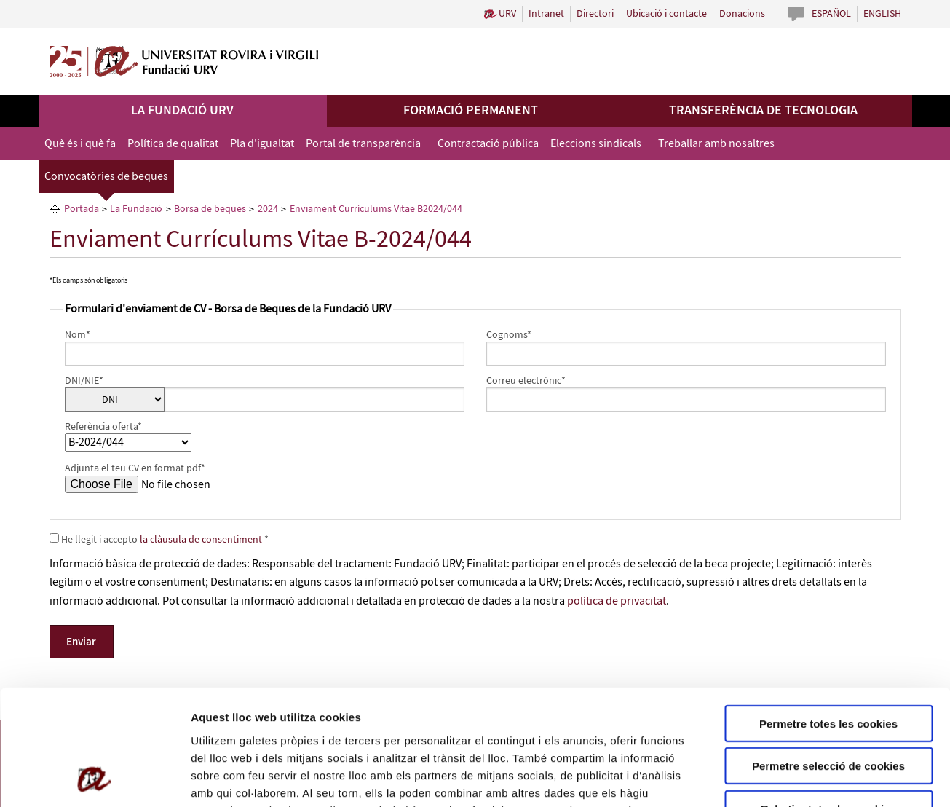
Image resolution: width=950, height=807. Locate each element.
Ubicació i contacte (666, 13)
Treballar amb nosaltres (716, 143)
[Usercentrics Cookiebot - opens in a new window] (94, 779)
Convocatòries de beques (106, 176)
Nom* (77, 335)
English (882, 13)
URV (507, 13)
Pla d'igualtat (262, 143)
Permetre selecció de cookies (828, 658)
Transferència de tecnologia (763, 110)
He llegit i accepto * (159, 539)
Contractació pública (488, 143)
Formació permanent (470, 110)
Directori (595, 13)
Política (276, 719)
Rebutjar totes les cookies (828, 700)
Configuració (815, 778)
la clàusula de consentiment (202, 539)
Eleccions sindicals (595, 143)
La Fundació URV (182, 110)
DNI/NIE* (84, 381)
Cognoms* (508, 335)
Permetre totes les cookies (828, 615)
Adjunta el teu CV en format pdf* (135, 468)
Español (831, 13)
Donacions (742, 13)
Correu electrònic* (526, 381)
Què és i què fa (80, 143)
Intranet (546, 13)
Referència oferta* (103, 427)
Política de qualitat (172, 143)
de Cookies (329, 719)
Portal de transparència (363, 143)
